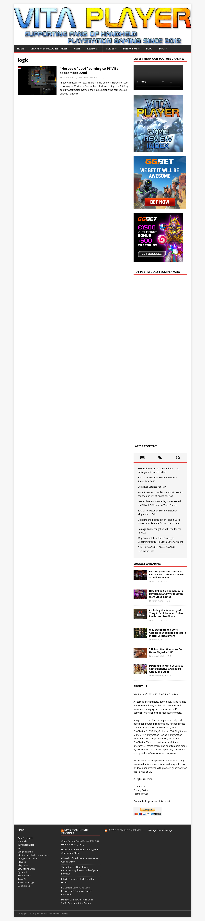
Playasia (22, 861)
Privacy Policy (141, 790)
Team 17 (22, 878)
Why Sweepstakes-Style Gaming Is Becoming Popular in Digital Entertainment (167, 632)
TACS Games (24, 875)
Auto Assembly (25, 838)
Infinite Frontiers (26, 844)
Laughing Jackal (25, 851)
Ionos (20, 848)
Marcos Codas (93, 77)
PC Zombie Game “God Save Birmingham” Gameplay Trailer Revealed (76, 891)
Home (20, 48)
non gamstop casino (28, 858)
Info (162, 48)
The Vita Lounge (26, 882)
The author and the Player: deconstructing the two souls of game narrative (80, 870)
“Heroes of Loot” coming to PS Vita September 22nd (89, 70)
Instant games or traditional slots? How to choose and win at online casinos (166, 574)
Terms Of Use (141, 793)
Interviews (130, 48)
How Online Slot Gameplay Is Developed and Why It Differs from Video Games (166, 593)
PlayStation (23, 865)
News (77, 48)
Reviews (92, 48)
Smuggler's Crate (26, 868)
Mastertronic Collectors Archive (33, 855)
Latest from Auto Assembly (125, 830)
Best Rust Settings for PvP (152, 486)
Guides (110, 48)
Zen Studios (24, 885)
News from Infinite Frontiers (75, 831)
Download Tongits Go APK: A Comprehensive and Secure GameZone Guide (166, 668)
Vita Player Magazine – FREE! (49, 48)
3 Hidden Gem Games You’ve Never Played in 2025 (165, 651)
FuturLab (22, 841)
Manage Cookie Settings (160, 830)
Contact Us (139, 786)
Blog (149, 48)
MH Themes (62, 913)
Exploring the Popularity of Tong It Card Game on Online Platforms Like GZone (166, 613)
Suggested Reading (147, 564)
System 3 (22, 872)
